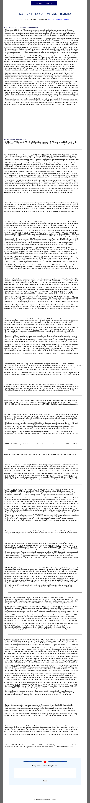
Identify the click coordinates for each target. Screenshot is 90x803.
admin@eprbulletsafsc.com (44, 799)
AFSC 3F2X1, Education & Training (58, 19)
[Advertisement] (45, 122)
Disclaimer (54, 799)
